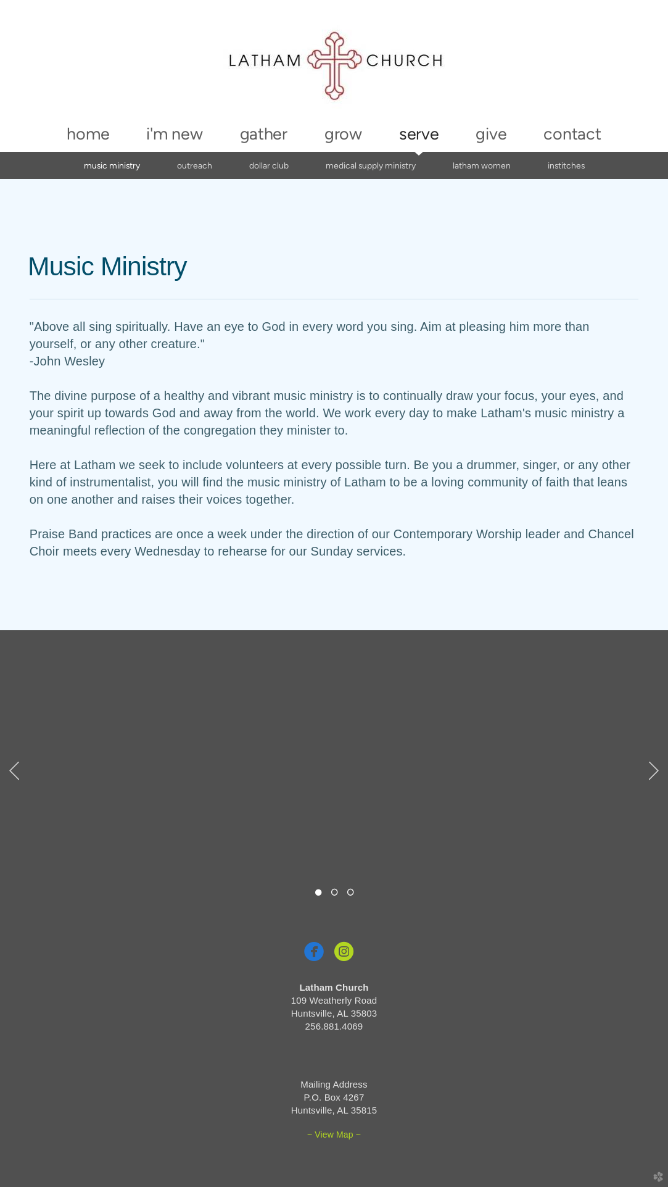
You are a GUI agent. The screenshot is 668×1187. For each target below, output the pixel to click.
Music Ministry (112, 165)
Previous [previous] (14, 771)
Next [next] (654, 771)
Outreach (194, 165)
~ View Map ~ (334, 1134)
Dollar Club (269, 165)
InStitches (566, 165)
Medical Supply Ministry (371, 165)
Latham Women (482, 165)
